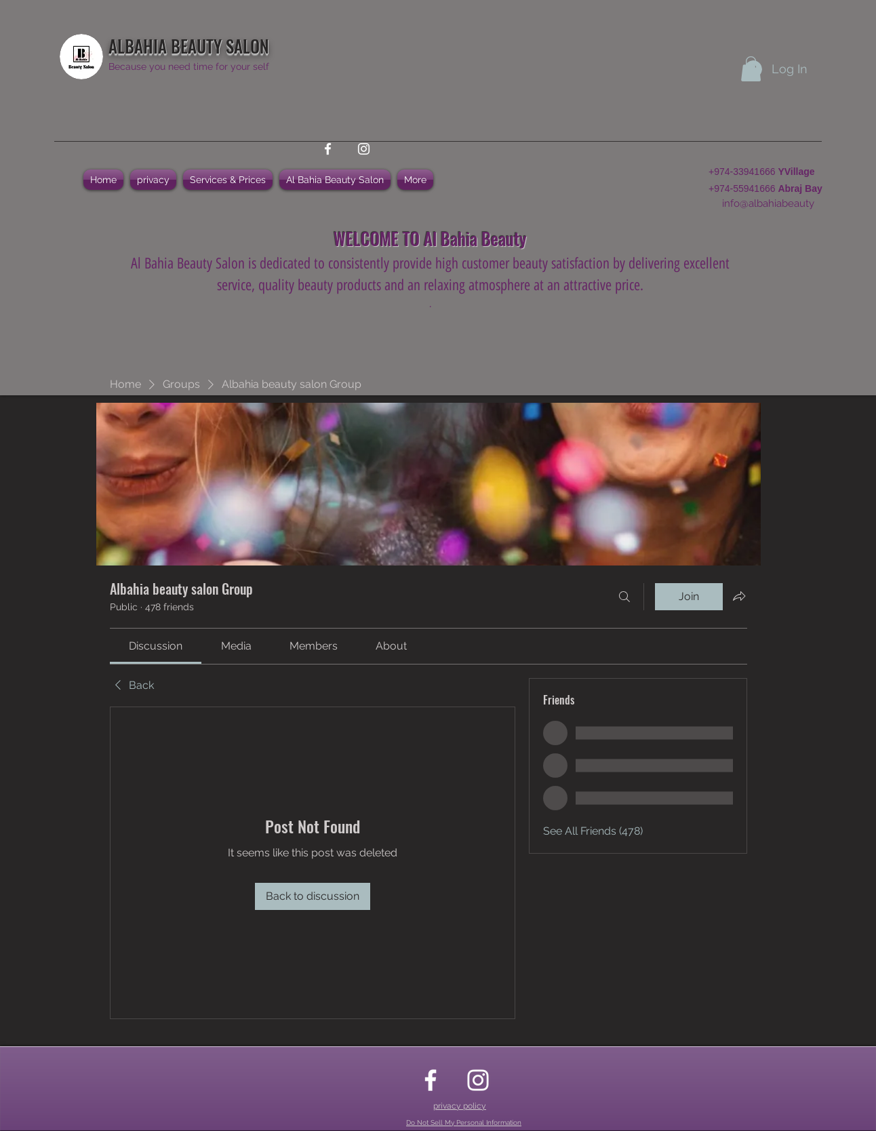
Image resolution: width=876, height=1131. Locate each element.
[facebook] (328, 149)
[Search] (624, 596)
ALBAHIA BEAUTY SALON (188, 45)
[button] (750, 68)
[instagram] (364, 149)
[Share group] (739, 596)
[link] (155, 645)
